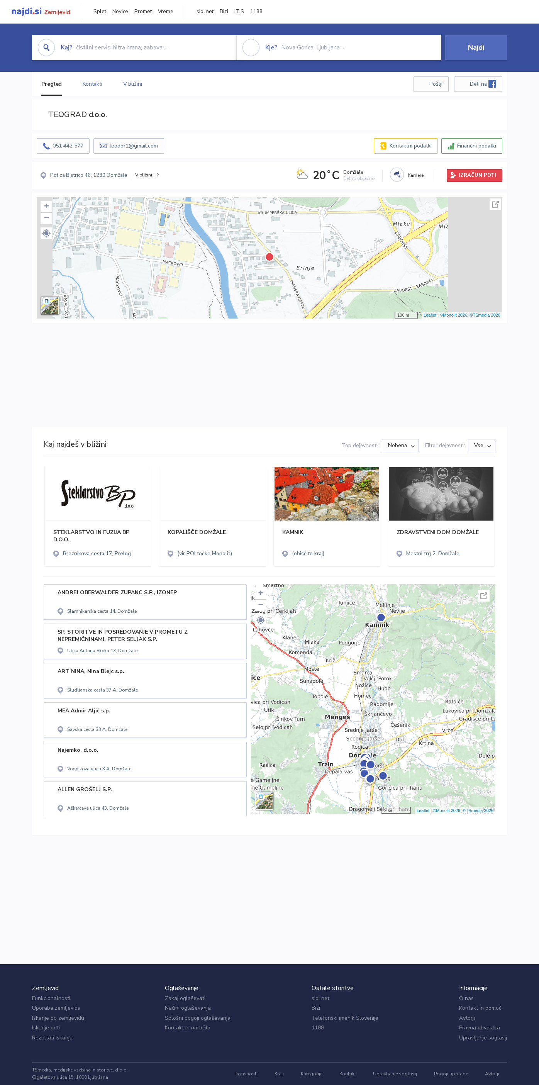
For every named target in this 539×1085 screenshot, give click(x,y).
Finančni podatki (476, 145)
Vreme (165, 11)
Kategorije (311, 1074)
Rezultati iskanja (52, 1037)
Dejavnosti (246, 1074)
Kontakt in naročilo (187, 1027)
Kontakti (92, 84)
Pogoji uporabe (451, 1074)
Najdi (476, 47)
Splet (99, 11)
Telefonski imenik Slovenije (345, 1018)
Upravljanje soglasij (483, 1037)
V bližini (132, 84)
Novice (120, 11)
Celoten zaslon (495, 204)
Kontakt (347, 1074)
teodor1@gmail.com (133, 145)
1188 (256, 11)
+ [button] (46, 207)
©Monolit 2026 (453, 315)
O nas (466, 998)
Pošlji (435, 84)
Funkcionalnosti (51, 998)
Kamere (416, 175)
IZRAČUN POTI (477, 175)
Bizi (224, 11)
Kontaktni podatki (411, 145)
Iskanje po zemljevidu (58, 1018)
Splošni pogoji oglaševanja (198, 1018)
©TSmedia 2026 (485, 315)
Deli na (483, 84)
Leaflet (430, 315)
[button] (46, 233)
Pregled (51, 84)
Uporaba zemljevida (56, 1008)
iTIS (239, 11)
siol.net (205, 11)
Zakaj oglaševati (185, 998)
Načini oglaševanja (188, 1008)
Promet (143, 11)
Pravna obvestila (479, 1027)
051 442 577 (68, 145)
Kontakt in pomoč (480, 1008)
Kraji (279, 1074)
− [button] (46, 218)
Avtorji (467, 1018)
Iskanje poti (46, 1027)
